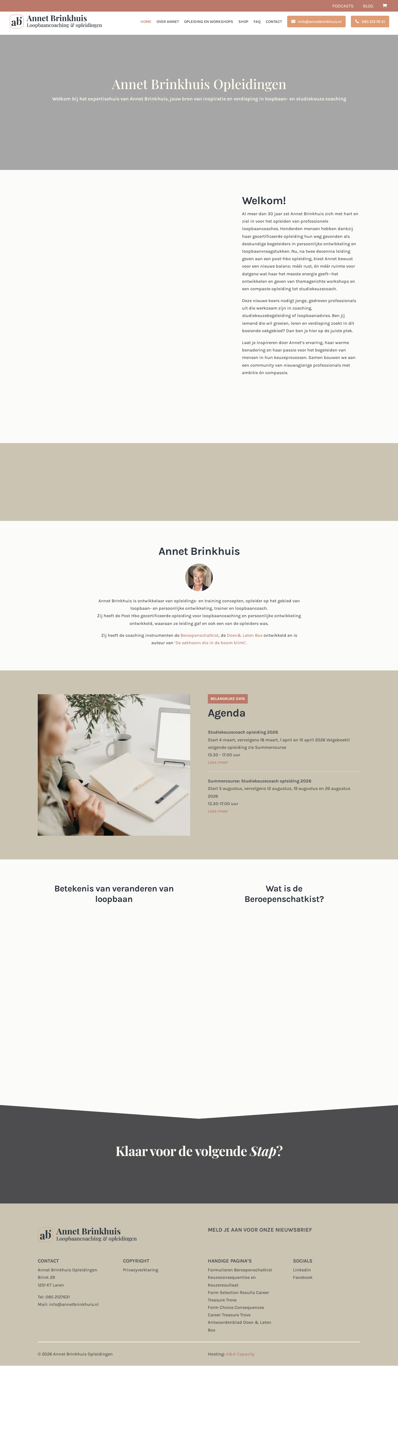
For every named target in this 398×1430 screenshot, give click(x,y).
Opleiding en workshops (208, 22)
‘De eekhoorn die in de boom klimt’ (210, 642)
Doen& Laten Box (244, 635)
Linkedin (302, 1269)
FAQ (257, 22)
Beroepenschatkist (200, 635)
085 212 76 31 (373, 21)
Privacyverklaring (140, 1269)
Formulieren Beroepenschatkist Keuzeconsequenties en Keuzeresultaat (240, 1277)
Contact (274, 22)
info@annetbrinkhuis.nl (319, 21)
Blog (368, 6)
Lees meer (218, 762)
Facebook (303, 1277)
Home (146, 22)
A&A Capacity (240, 1354)
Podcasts (343, 6)
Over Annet (168, 22)
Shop (243, 22)
